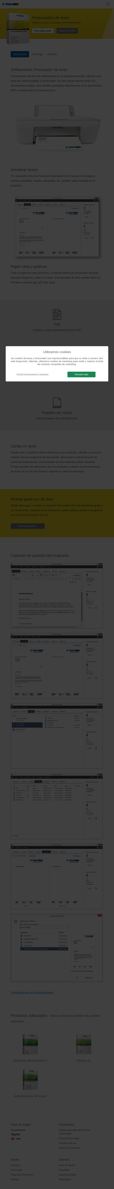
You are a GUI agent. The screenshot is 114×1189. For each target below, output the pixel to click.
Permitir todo (81, 374)
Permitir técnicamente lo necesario (33, 374)
